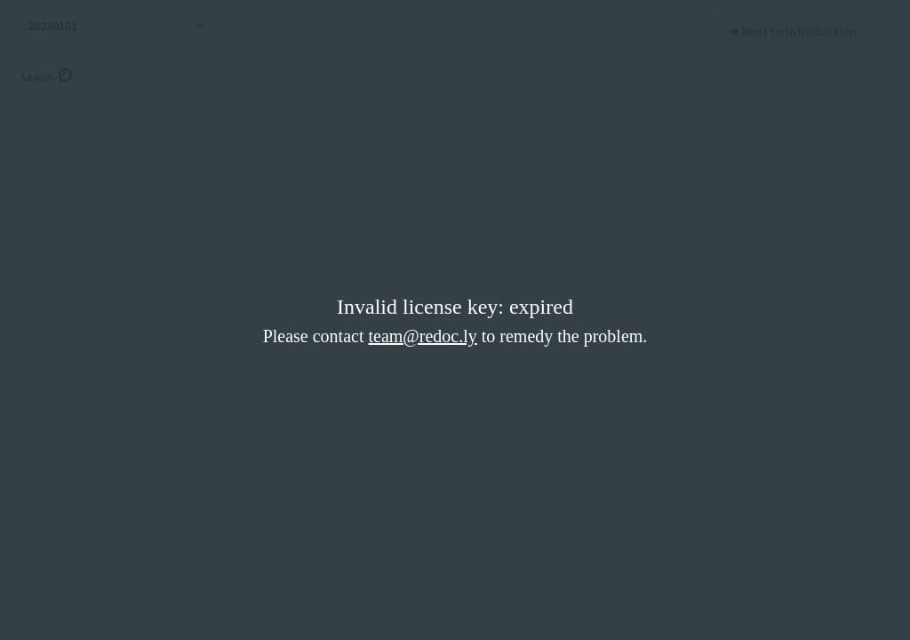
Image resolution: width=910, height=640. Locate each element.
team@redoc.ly (422, 336)
